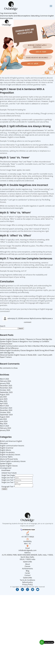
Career (27, 574)
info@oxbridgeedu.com (27, 551)
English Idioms (5, 450)
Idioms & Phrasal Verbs (9, 459)
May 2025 (3, 401)
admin (10, 318)
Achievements (27, 569)
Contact (28, 576)
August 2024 (4, 417)
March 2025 (4, 406)
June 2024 (3, 421)
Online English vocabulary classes (13, 461)
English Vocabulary (7, 452)
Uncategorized (5, 468)
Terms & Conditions (27, 581)
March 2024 (4, 426)
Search (2, 326)
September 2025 (6, 392)
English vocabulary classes (10, 454)
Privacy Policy (27, 585)
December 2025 (6, 385)
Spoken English (6, 463)
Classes (27, 567)
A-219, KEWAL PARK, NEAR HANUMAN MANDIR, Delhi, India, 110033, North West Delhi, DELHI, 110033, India (27, 557)
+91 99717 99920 (27, 537)
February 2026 (5, 381)
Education (4, 443)
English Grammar (6, 448)
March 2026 (4, 379)
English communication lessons (12, 446)
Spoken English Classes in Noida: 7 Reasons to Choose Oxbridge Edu (26, 339)
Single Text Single (8, 475)
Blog (27, 571)
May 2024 (3, 423)
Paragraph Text (8, 487)
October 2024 (5, 412)
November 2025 (6, 388)
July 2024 (3, 419)
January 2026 (5, 383)
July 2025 (3, 397)
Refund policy (27, 583)
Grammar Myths (28, 318)
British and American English (11, 441)
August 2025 (4, 394)
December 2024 (6, 408)
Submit (4, 489)
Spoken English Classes (9, 466)
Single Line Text (8, 478)
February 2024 (5, 428)
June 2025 (3, 399)
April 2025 (4, 403)
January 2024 (5, 430)
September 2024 (6, 415)
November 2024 (6, 410)
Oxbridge (42, 298)
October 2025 (5, 390)
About (27, 565)
